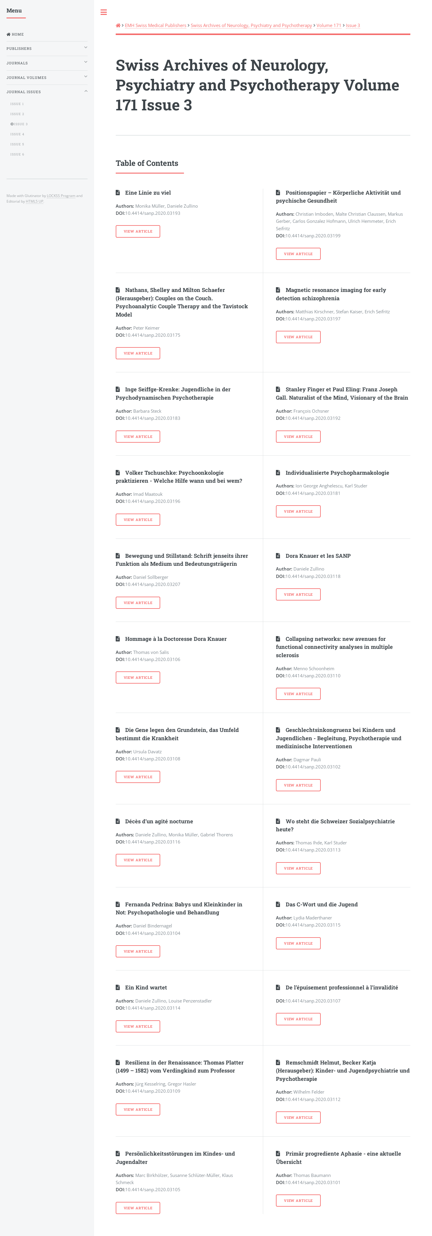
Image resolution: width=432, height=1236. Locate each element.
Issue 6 (17, 154)
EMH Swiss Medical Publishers (155, 25)
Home (17, 34)
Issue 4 (17, 134)
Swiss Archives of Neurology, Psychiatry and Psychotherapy (251, 25)
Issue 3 (353, 25)
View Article (138, 231)
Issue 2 (17, 114)
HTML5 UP (34, 201)
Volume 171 (329, 25)
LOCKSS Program (61, 195)
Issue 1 (17, 104)
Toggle (104, 12)
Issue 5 (17, 144)
